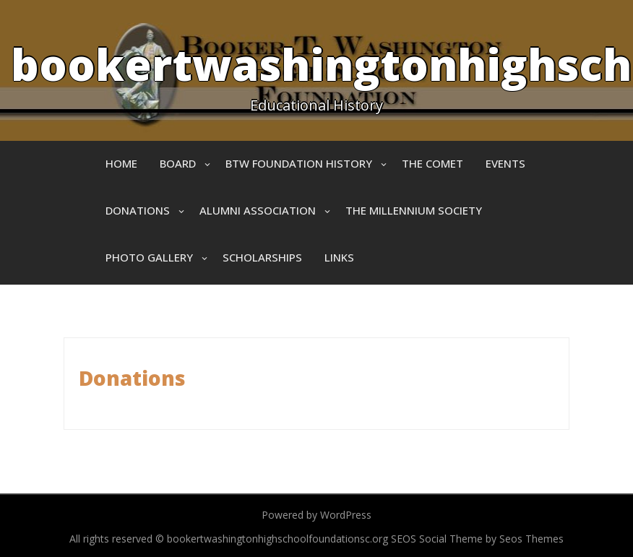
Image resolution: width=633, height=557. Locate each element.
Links (339, 257)
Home (121, 163)
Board (178, 163)
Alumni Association (257, 210)
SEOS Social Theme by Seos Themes (477, 538)
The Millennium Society (413, 210)
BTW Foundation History (298, 163)
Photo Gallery (149, 257)
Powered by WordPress (316, 515)
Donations (138, 210)
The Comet (432, 163)
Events (505, 163)
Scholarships (262, 257)
